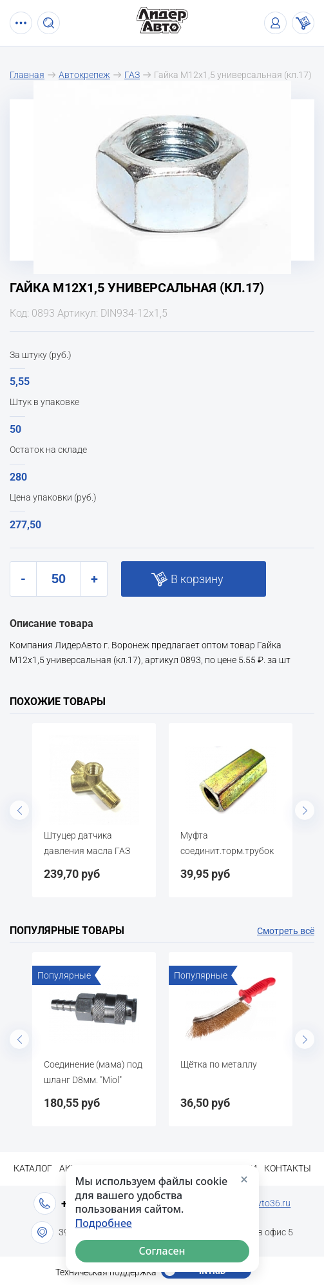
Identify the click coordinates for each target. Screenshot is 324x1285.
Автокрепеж (84, 75)
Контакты (287, 1168)
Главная (27, 75)
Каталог (33, 1168)
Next (304, 810)
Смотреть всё (285, 931)
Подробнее (103, 1223)
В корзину (197, 579)
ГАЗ (132, 75)
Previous (19, 810)
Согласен (161, 1251)
